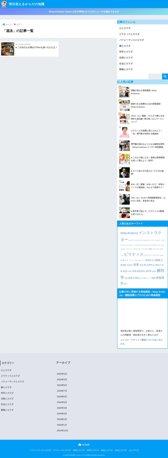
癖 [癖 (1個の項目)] (153, 265)
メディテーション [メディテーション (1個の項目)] (150, 255)
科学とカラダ (126, 51)
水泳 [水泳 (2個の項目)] (141, 265)
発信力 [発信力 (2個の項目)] (158, 265)
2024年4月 (62, 408)
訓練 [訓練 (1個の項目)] (126, 278)
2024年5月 (62, 402)
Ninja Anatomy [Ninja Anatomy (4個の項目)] (129, 232)
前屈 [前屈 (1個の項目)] (153, 260)
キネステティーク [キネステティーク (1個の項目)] (148, 240)
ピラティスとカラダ (129, 34)
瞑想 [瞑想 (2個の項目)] (125, 271)
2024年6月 (62, 397)
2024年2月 (62, 419)
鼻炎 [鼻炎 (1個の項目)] (125, 284)
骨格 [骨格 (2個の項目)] (153, 278)
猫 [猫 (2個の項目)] (145, 265)
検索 (165, 76)
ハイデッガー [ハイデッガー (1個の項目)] (137, 249)
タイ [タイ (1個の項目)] (148, 245)
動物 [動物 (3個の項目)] (157, 260)
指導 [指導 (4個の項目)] (136, 264)
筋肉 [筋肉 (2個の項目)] (134, 271)
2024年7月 (62, 391)
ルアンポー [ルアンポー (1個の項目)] (160, 255)
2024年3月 (62, 414)
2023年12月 (62, 430)
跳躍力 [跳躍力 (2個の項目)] (131, 278)
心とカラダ (124, 28)
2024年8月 (62, 385)
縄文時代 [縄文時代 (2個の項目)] (141, 271)
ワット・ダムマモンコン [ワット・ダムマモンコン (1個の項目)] (137, 260)
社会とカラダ (126, 63)
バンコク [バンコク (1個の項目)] (155, 249)
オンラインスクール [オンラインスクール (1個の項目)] (135, 240)
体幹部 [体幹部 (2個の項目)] (148, 260)
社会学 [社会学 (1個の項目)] (130, 271)
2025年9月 (62, 374)
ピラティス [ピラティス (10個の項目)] (134, 254)
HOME (84, 444)
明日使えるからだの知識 (22, 4)
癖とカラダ (124, 46)
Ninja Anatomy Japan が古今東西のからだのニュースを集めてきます (84, 11)
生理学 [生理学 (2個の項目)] (150, 265)
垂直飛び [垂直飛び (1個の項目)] (130, 265)
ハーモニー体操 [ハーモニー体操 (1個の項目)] (147, 249)
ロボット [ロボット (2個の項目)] (124, 260)
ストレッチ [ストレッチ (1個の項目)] (142, 245)
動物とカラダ (126, 69)
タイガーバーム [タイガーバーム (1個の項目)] (155, 245)
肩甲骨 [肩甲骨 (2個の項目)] (148, 271)
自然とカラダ (126, 57)
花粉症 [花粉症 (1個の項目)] (154, 271)
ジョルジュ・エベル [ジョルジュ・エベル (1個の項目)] (131, 245)
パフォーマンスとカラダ (131, 40)
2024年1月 (62, 425)
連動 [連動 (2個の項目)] (137, 278)
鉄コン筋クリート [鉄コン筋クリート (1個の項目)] (145, 278)
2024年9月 (62, 379)
